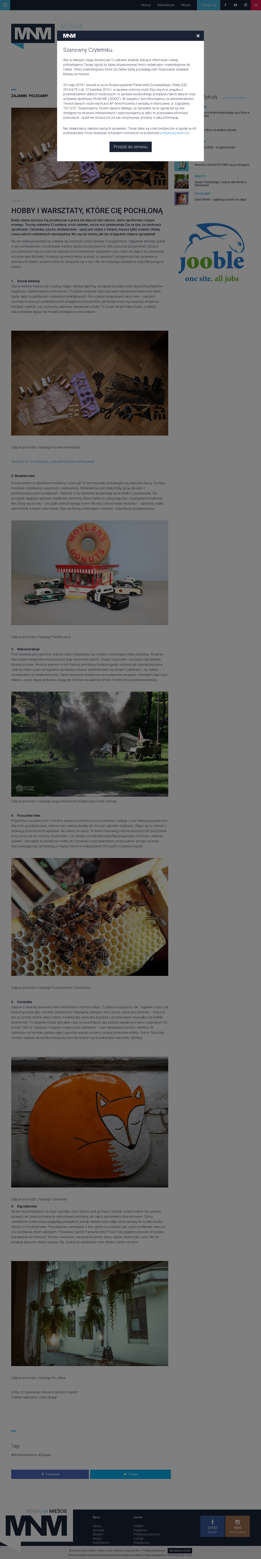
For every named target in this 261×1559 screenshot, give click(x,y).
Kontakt (139, 1538)
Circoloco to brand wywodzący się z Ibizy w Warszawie (222, 114)
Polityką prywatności (154, 1550)
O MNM (138, 1526)
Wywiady (98, 1530)
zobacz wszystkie (235, 97)
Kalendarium (166, 5)
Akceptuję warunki (180, 1550)
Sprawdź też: (21, 462)
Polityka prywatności (147, 1534)
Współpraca (142, 1542)
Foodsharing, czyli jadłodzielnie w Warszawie (63, 462)
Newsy (146, 5)
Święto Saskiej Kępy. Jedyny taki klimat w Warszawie (221, 183)
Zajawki (19, 96)
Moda (199, 159)
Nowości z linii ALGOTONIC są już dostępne (222, 164)
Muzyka (201, 107)
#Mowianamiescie (24, 1455)
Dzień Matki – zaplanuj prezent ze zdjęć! (221, 199)
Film (198, 124)
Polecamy (38, 96)
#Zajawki (44, 1455)
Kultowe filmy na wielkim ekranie (216, 130)
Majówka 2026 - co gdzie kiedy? (215, 147)
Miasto (186, 5)
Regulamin (140, 1530)
